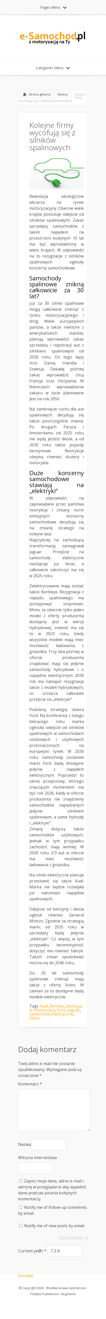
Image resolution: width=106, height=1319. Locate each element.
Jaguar (73, 1010)
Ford (61, 1010)
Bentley (57, 1006)
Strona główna (40, 94)
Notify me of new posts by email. (54, 1233)
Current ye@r (32, 1259)
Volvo (34, 1018)
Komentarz (30, 1084)
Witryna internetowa (37, 1165)
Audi (44, 1006)
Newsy (63, 94)
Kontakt (25, 1283)
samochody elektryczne (51, 1014)
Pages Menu (53, 7)
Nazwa (24, 1152)
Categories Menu (53, 67)
